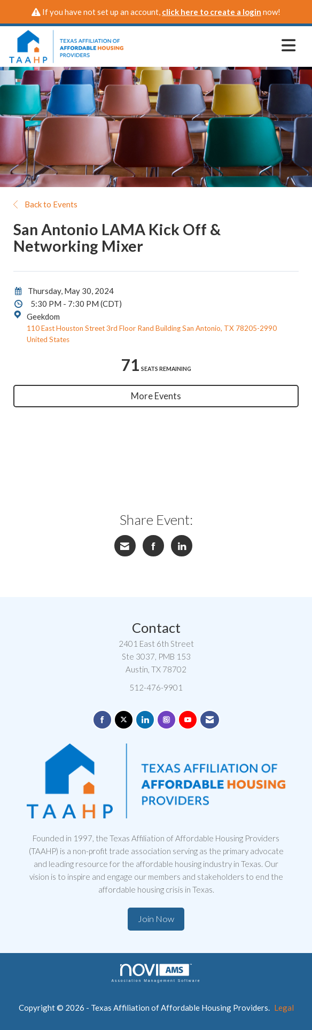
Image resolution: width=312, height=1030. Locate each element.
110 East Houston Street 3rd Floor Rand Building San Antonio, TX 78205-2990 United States (152, 334)
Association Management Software (155, 973)
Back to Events (45, 204)
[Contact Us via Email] (209, 720)
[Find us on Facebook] (102, 720)
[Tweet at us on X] (124, 720)
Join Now (156, 918)
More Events (156, 396)
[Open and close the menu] (213, 45)
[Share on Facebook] (153, 545)
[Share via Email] (125, 545)
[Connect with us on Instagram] (166, 720)
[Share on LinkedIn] (181, 545)
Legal (284, 1007)
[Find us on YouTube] (188, 720)
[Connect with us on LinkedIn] (145, 720)
